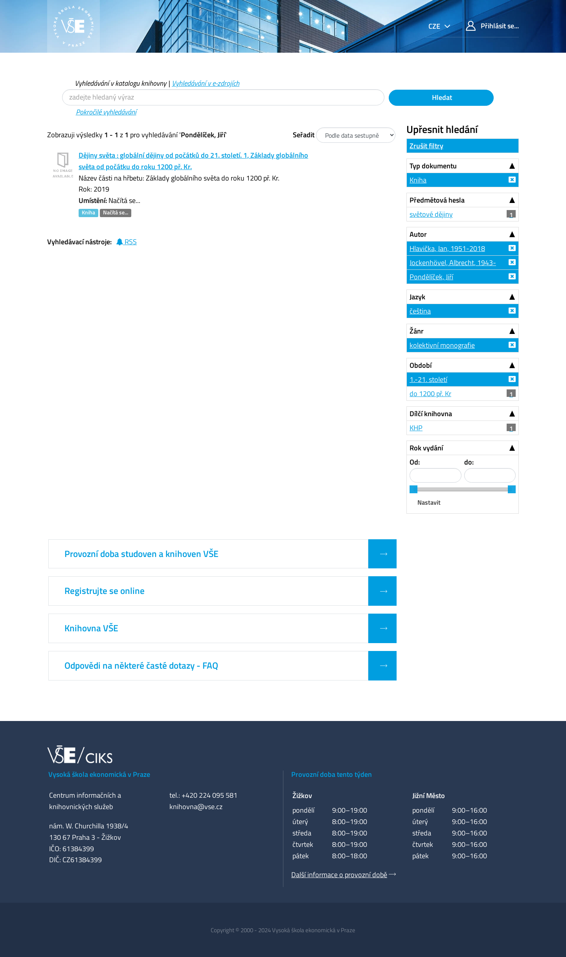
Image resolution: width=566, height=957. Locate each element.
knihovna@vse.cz (195, 806)
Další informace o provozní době (339, 874)
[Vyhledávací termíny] (223, 97)
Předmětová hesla (437, 200)
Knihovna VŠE (91, 628)
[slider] (413, 489)
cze (435, 26)
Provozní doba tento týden (331, 774)
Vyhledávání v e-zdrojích (205, 83)
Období (421, 365)
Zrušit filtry (426, 145)
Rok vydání (426, 448)
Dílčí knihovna (431, 413)
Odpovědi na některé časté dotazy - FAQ (141, 665)
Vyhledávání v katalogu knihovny (120, 83)
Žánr (417, 331)
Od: (415, 462)
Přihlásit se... (492, 25)
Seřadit (303, 134)
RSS (126, 241)
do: (469, 462)
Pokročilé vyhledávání (106, 112)
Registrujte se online (104, 590)
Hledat (441, 97)
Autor (418, 234)
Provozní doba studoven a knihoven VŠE (141, 554)
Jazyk (417, 296)
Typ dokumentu (433, 165)
